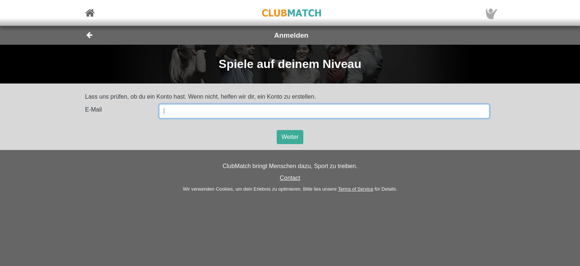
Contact (290, 178)
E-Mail (93, 109)
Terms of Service (355, 189)
